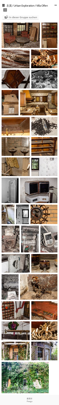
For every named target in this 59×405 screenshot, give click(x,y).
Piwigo (29, 401)
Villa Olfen (42, 5)
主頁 (9, 5)
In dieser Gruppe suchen (23, 17)
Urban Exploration (24, 5)
